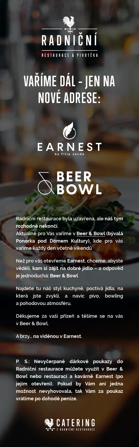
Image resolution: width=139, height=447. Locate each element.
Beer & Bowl (91, 233)
